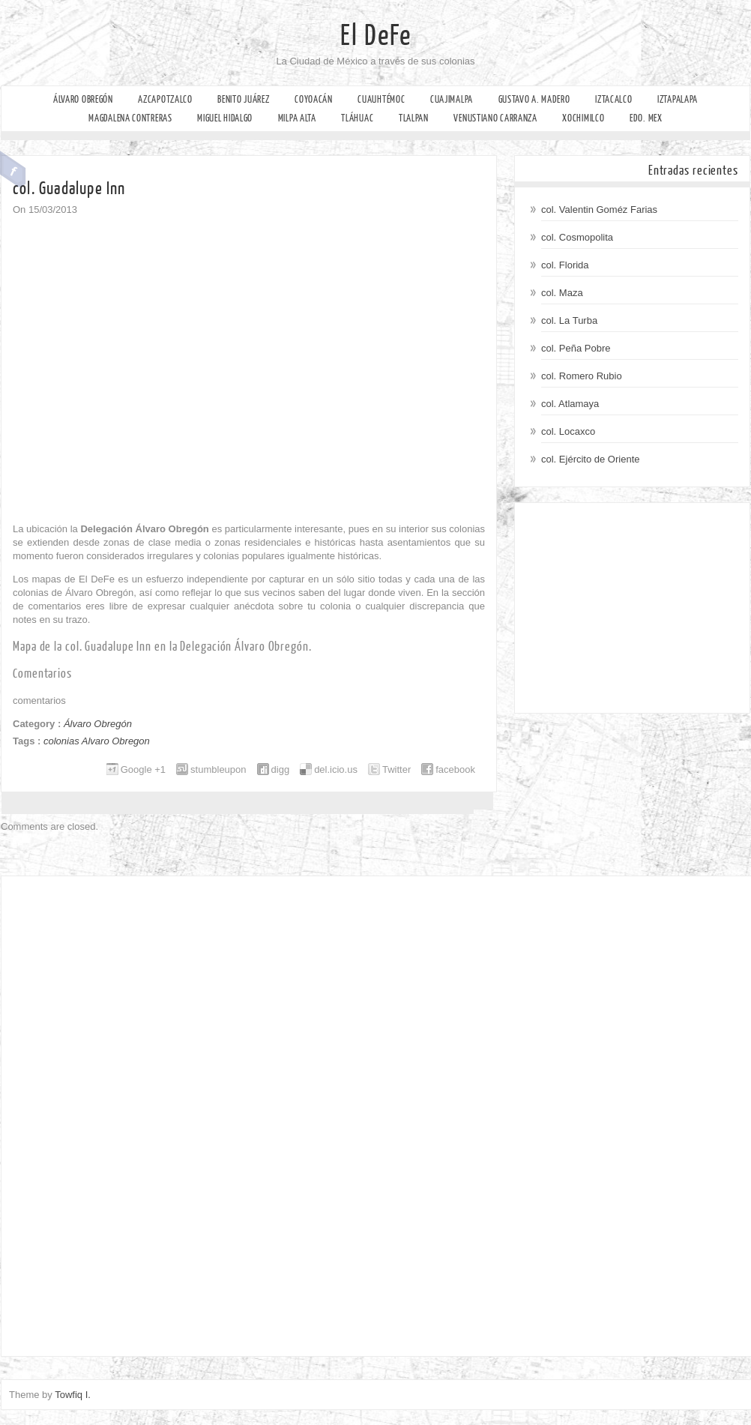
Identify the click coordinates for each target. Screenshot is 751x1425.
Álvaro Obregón (83, 99)
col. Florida (565, 265)
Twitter (396, 769)
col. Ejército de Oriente (590, 459)
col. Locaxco (568, 431)
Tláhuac (357, 118)
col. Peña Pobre (576, 348)
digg (280, 769)
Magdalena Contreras (130, 118)
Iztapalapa (677, 99)
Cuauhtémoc (381, 99)
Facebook (13, 169)
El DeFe (375, 36)
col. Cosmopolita (577, 237)
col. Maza (562, 292)
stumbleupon (218, 769)
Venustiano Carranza (495, 118)
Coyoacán (314, 99)
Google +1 (143, 769)
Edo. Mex (646, 118)
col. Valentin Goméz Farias (599, 209)
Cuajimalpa (451, 99)
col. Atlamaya (570, 403)
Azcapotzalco (165, 99)
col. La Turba (569, 320)
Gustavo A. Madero (534, 99)
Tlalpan (414, 118)
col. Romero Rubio (581, 376)
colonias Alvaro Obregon (96, 741)
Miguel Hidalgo (225, 118)
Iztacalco (613, 99)
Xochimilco (583, 118)
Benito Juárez (243, 99)
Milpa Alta (297, 118)
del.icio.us (336, 769)
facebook (455, 769)
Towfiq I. (73, 1394)
